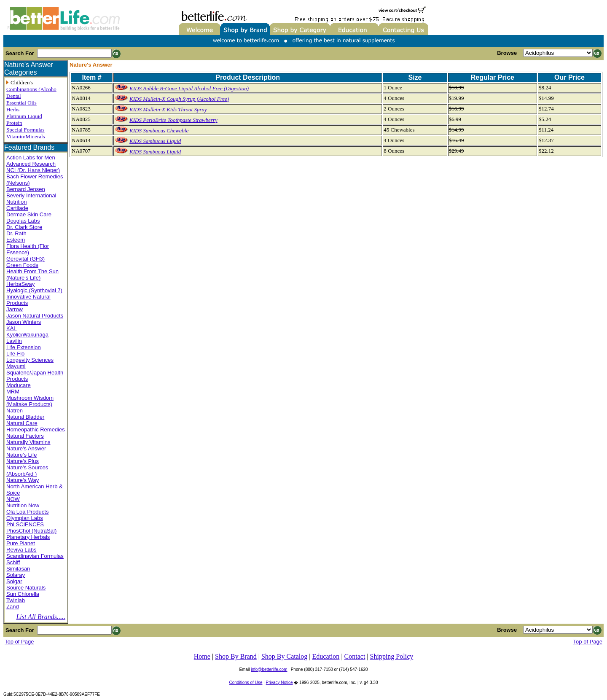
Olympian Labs (24, 518)
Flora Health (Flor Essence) (27, 249)
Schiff (13, 562)
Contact (354, 656)
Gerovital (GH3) (25, 259)
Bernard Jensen (25, 189)
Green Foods (22, 265)
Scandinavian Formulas (35, 556)
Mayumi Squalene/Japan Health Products (34, 372)
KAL (11, 328)
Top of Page (19, 641)
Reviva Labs (21, 550)
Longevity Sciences (30, 360)
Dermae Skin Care (28, 214)
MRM (12, 391)
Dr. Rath (16, 233)
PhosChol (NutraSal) (31, 531)
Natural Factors (25, 436)
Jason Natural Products (34, 315)
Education (326, 656)
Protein (14, 123)
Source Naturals (26, 587)
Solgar (14, 581)
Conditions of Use (246, 682)
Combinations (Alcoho (31, 89)
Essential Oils (21, 103)
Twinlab (15, 600)
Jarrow (14, 309)
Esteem (15, 240)
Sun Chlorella (22, 594)
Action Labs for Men (30, 157)
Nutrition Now (22, 505)
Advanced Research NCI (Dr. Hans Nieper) (33, 167)
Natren (14, 410)
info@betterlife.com (269, 669)
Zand (12, 606)
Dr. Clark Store (24, 227)
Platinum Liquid (24, 116)
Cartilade (17, 208)
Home (202, 656)
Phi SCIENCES (25, 524)
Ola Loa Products (27, 512)
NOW (13, 499)
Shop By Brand (236, 656)
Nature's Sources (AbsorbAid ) (27, 470)
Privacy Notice (279, 682)
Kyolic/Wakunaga (27, 334)
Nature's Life (21, 455)
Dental (13, 96)
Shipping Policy (392, 656)
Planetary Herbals (28, 537)
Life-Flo (15, 353)
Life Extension (23, 347)
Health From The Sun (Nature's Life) (32, 274)
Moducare (18, 385)
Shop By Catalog (284, 656)
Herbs (12, 109)
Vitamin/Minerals (25, 136)
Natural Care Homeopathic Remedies (35, 426)
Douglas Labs (23, 221)
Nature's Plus (22, 461)
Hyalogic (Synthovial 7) (34, 290)
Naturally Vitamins (28, 442)
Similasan (18, 568)
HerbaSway (20, 284)
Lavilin (14, 341)
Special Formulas (25, 130)
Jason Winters (23, 322)
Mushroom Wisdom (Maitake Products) (30, 401)
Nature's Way (22, 480)
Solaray (15, 575)
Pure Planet (20, 543)
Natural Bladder (25, 417)
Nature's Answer (26, 448)
